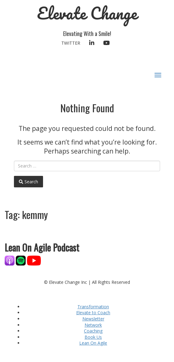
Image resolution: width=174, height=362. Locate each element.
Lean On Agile (93, 343)
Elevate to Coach (93, 312)
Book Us (93, 337)
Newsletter (93, 319)
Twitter (70, 43)
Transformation (93, 307)
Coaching (93, 331)
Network (93, 325)
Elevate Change (87, 13)
